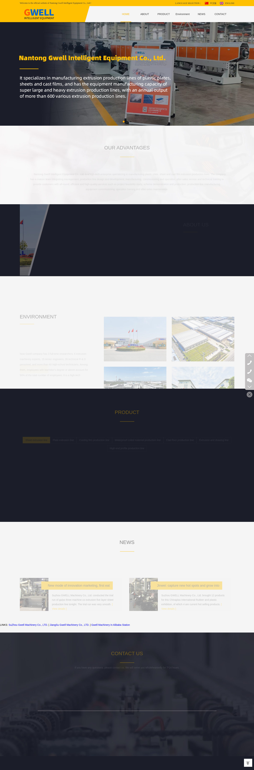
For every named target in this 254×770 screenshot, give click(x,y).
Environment (183, 14)
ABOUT (144, 14)
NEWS (201, 14)
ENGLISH (229, 3)
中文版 (213, 3)
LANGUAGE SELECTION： (188, 3)
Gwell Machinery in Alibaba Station (110, 624)
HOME (126, 14)
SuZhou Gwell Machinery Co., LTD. (28, 624)
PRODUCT (163, 14)
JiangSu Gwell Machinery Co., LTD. (69, 624)
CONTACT (220, 14)
